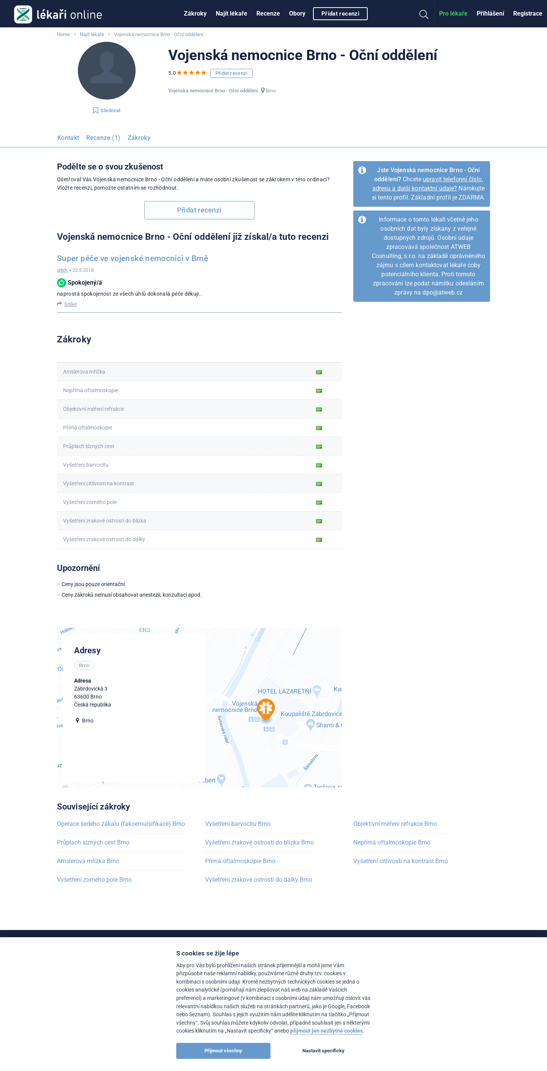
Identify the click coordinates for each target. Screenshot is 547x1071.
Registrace (527, 13)
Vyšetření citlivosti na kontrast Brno (400, 861)
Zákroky (195, 13)
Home (63, 34)
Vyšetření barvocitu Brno (237, 823)
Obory (297, 13)
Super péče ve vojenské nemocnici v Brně (132, 258)
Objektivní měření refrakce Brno (395, 823)
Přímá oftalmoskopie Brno (240, 861)
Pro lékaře (453, 13)
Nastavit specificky (323, 1051)
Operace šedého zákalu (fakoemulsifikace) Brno (121, 823)
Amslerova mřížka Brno (88, 861)
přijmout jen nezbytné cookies (326, 1031)
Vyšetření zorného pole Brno (94, 879)
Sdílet (70, 304)
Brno (271, 90)
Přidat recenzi (340, 13)
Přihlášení (490, 13)
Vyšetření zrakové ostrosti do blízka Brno (259, 842)
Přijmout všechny (223, 1051)
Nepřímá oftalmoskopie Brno (391, 842)
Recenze (268, 13)
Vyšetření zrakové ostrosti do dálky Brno (258, 879)
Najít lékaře (231, 13)
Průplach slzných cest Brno (93, 842)
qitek (62, 270)
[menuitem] (195, 13)
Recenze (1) (103, 137)
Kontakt (68, 137)
